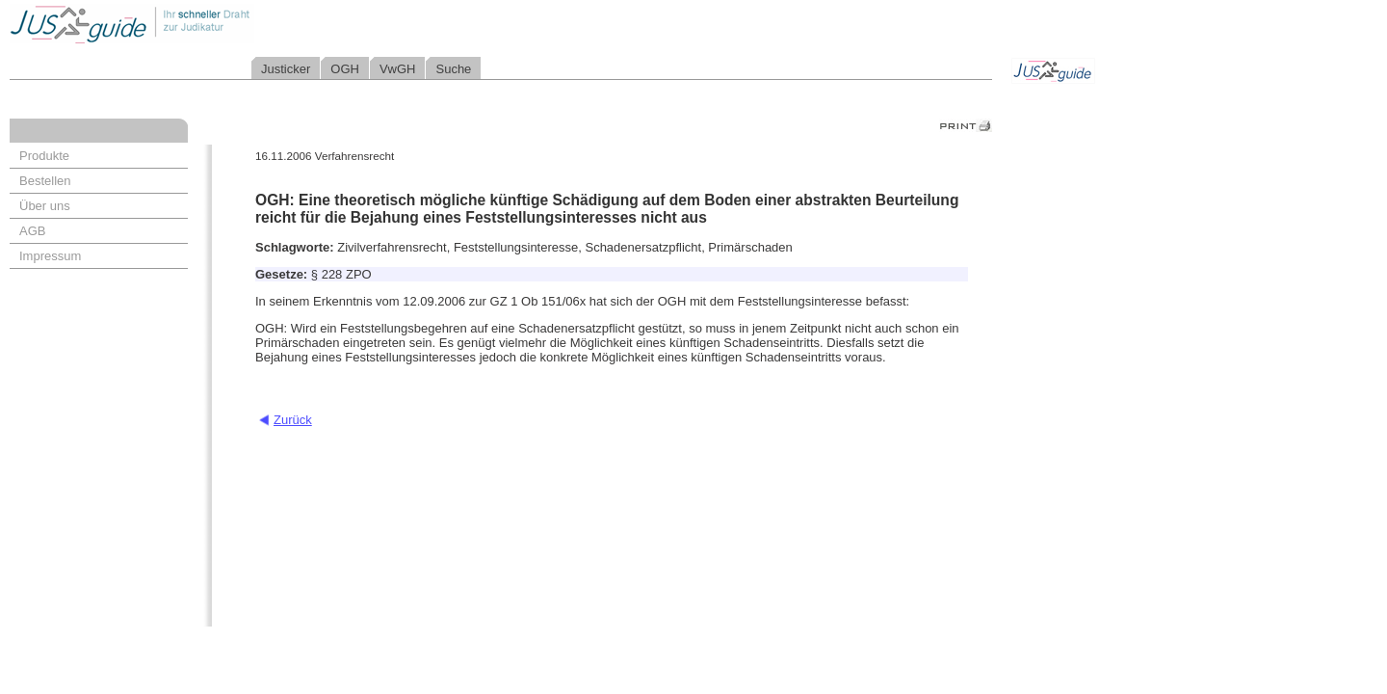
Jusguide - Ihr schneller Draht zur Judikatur (194, 23)
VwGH (397, 69)
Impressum (50, 256)
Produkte (44, 155)
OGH (344, 69)
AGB (32, 231)
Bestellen (44, 181)
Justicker (285, 69)
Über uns (44, 206)
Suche (453, 69)
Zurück (293, 420)
